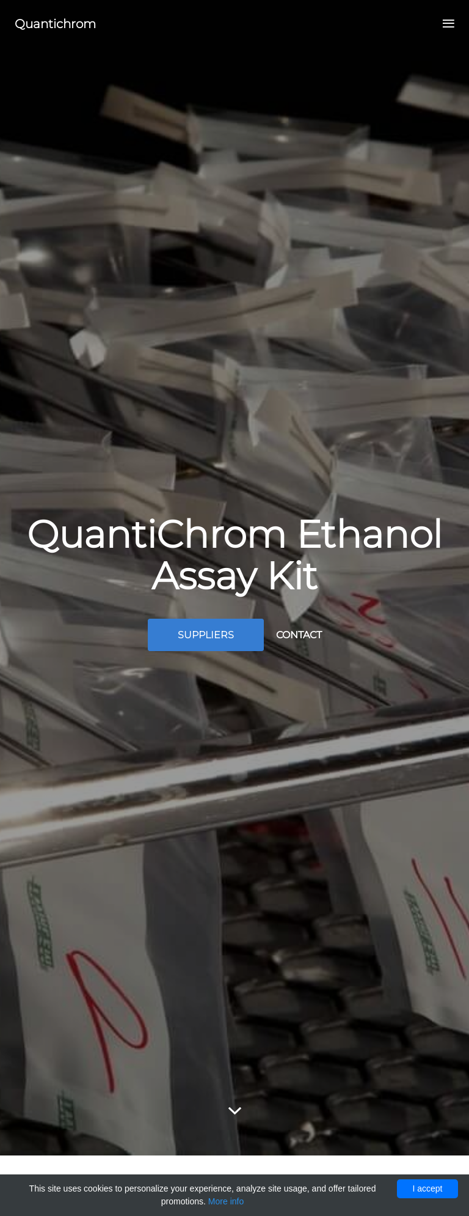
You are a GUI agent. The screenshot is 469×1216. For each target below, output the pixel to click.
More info (226, 1201)
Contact (299, 635)
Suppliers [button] (206, 635)
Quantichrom (55, 24)
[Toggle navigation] (444, 24)
